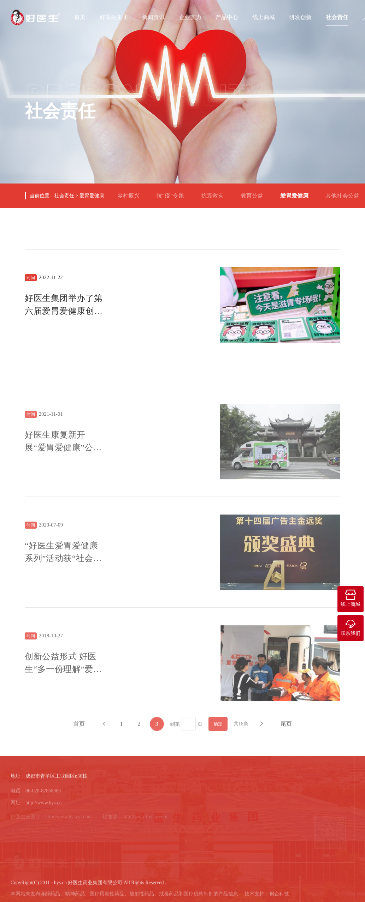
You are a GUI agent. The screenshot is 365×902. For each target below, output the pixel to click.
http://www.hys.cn (43, 806)
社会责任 (337, 16)
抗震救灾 (215, 193)
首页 (80, 16)
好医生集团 (114, 16)
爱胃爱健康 (92, 195)
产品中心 (227, 16)
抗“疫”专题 (173, 193)
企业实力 (190, 16)
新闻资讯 (153, 16)
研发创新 (300, 16)
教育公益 (254, 193)
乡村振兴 (131, 193)
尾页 (286, 728)
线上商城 (263, 16)
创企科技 (279, 897)
